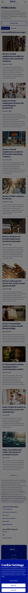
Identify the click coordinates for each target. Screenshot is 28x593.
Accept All (13, 590)
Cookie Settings (13, 580)
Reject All (13, 585)
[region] (14, 576)
